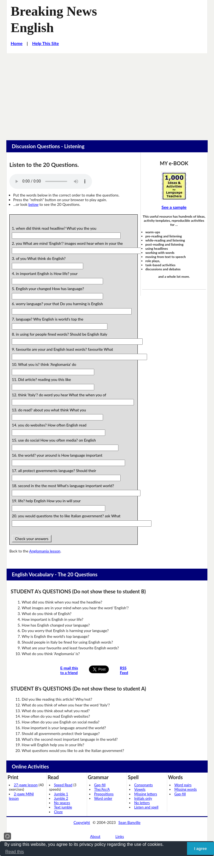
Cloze (58, 812)
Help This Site (45, 43)
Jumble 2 (61, 798)
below (33, 204)
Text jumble (63, 807)
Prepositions (104, 794)
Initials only (143, 798)
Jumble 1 (61, 794)
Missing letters (145, 794)
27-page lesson (25, 785)
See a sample (173, 207)
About (95, 836)
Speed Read (63, 785)
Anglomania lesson (44, 551)
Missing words (185, 789)
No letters (142, 803)
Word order (103, 798)
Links (119, 836)
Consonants (143, 785)
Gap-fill (100, 785)
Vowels (139, 789)
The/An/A (102, 789)
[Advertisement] (107, 94)
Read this (14, 851)
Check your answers (31, 538)
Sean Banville (129, 822)
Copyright (82, 822)
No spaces (62, 803)
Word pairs (182, 785)
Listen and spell (146, 807)
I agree (200, 848)
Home (17, 43)
